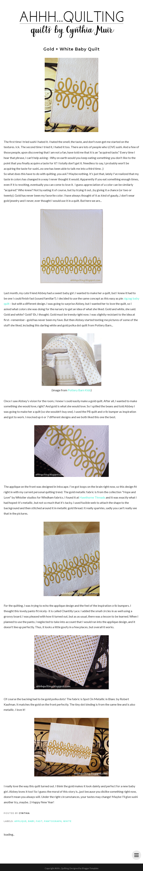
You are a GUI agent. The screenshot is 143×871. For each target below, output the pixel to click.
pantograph (53, 821)
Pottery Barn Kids (79, 390)
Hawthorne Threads (92, 497)
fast (39, 821)
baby (31, 821)
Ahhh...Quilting (62, 868)
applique (20, 821)
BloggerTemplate (90, 868)
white (67, 821)
